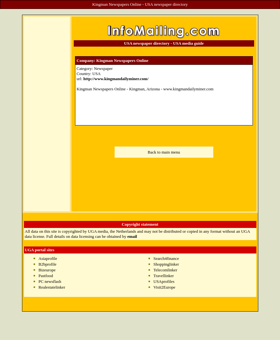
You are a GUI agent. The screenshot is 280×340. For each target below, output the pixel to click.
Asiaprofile (48, 258)
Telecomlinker (166, 270)
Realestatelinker (52, 287)
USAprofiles (164, 281)
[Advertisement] (47, 114)
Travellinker (164, 275)
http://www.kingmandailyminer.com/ (115, 78)
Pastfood (46, 275)
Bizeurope (47, 270)
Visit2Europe (165, 287)
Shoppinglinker (166, 264)
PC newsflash (50, 281)
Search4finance (166, 258)
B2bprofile (48, 264)
